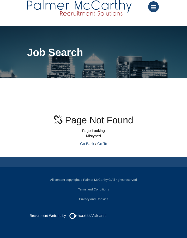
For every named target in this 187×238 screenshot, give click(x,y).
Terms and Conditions (93, 189)
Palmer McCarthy (79, 8)
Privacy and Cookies (93, 199)
